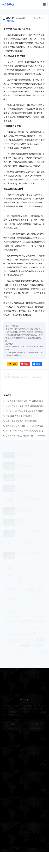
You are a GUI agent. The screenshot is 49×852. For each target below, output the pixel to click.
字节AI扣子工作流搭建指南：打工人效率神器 (24, 435)
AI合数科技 (7, 4)
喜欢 (24, 364)
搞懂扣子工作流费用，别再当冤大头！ (21, 420)
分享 (12, 364)
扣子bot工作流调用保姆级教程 (17, 416)
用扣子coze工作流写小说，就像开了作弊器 (23, 411)
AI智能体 (11, 21)
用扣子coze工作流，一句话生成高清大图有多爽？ (26, 430)
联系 (36, 364)
